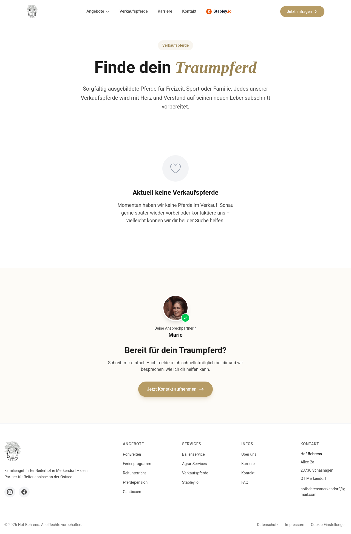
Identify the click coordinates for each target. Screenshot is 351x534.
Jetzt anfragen (302, 11)
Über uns (248, 454)
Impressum (294, 524)
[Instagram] (9, 491)
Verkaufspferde (134, 11)
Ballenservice (193, 454)
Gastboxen (132, 492)
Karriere (165, 11)
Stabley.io (190, 482)
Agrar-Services (194, 463)
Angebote (98, 11)
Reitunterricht (134, 473)
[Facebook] (24, 491)
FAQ (244, 482)
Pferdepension (135, 482)
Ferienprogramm (137, 463)
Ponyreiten (132, 454)
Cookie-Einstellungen (329, 524)
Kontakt (189, 11)
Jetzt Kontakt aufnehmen (175, 389)
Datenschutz (267, 524)
